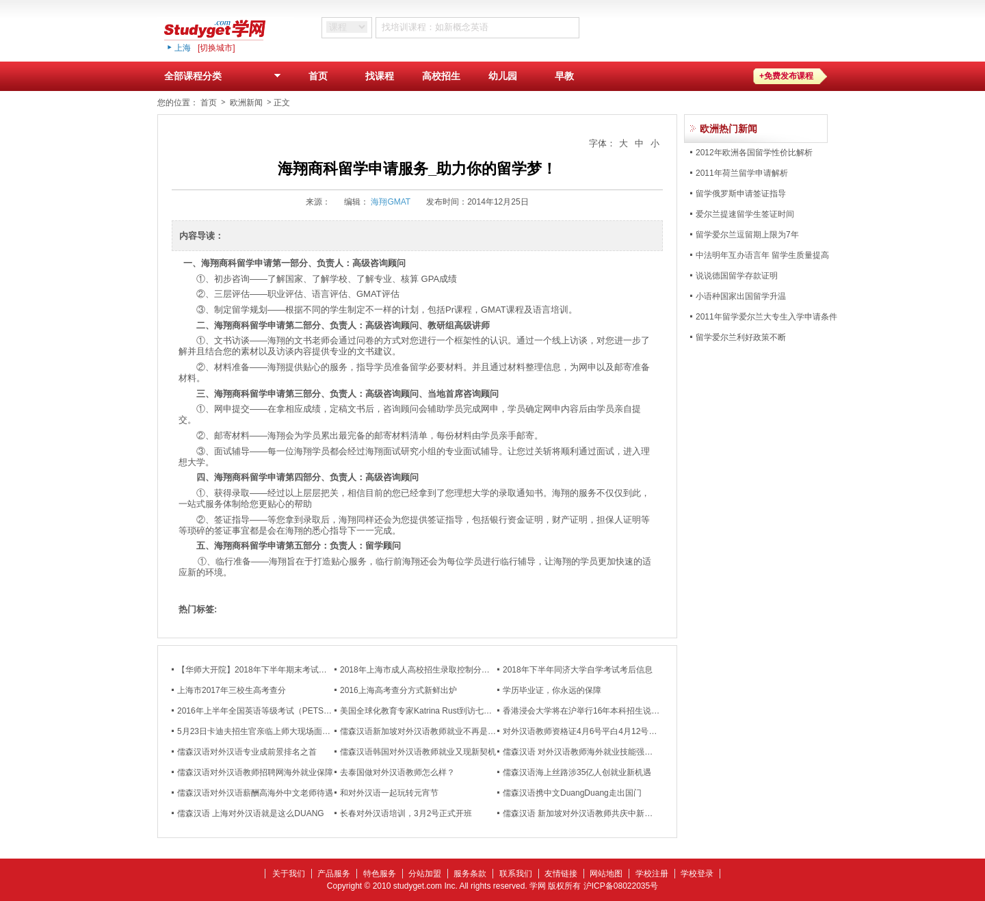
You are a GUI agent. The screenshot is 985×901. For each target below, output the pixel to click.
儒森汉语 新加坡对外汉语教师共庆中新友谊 (582, 813)
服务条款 (470, 873)
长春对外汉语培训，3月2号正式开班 (406, 813)
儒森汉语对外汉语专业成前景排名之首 (247, 752)
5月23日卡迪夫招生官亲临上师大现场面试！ (258, 731)
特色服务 (379, 873)
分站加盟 (424, 873)
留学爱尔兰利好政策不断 (741, 337)
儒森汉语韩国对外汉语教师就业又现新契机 (418, 752)
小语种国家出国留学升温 (741, 296)
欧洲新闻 (246, 102)
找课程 (379, 75)
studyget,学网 (225, 29)
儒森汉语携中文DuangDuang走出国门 (572, 793)
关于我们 (288, 873)
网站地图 (606, 873)
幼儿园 (502, 75)
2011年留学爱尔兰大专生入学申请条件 (766, 317)
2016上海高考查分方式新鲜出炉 (398, 690)
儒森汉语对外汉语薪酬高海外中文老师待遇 (255, 793)
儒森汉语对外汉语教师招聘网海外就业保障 (255, 772)
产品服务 (333, 873)
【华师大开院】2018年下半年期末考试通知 (256, 670)
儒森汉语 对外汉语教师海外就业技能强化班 (582, 752)
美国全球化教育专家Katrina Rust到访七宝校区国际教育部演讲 (453, 711)
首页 (318, 75)
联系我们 (515, 873)
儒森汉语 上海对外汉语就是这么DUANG (250, 813)
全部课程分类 (225, 78)
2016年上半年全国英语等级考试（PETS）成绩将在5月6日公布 (291, 711)
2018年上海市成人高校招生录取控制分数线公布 (427, 670)
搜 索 (618, 27)
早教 (564, 75)
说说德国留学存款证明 (737, 275)
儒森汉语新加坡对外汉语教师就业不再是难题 (422, 731)
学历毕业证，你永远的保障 (552, 690)
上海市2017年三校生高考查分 (231, 690)
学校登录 (697, 873)
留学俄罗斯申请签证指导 (741, 193)
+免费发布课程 (786, 76)
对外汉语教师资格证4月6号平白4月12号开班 (584, 731)
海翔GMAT (390, 202)
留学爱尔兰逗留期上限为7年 (747, 234)
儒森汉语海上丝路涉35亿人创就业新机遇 (577, 772)
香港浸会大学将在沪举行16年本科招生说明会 (585, 711)
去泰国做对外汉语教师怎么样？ (397, 772)
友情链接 (560, 873)
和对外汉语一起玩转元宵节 (389, 793)
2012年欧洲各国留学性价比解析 (754, 152)
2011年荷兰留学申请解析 (742, 173)
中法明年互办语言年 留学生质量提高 (762, 255)
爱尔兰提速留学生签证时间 (745, 214)
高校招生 (441, 75)
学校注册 (651, 873)
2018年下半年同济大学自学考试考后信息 (578, 670)
